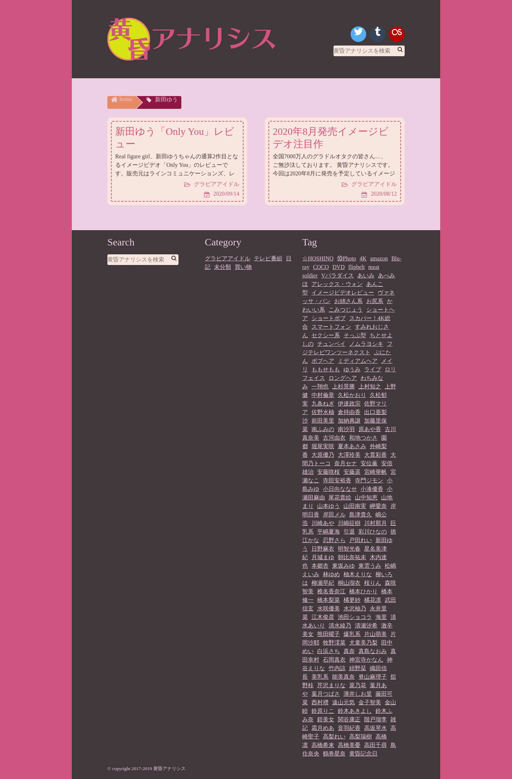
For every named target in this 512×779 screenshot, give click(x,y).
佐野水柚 (322, 412)
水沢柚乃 (354, 608)
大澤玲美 (349, 455)
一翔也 (320, 386)
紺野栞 (357, 668)
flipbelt (356, 267)
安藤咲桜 (328, 472)
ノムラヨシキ (366, 344)
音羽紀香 (349, 728)
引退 (349, 532)
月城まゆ (322, 557)
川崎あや (322, 523)
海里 (381, 617)
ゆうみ (352, 369)
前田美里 (322, 421)
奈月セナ (345, 463)
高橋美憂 (349, 745)
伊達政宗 (349, 404)
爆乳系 (352, 634)
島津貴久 (360, 515)
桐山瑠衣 (349, 583)
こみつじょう (346, 310)
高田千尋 (375, 745)
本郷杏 (320, 566)
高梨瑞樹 (360, 736)
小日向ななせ (340, 489)
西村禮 (320, 702)
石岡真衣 (334, 660)
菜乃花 (357, 685)
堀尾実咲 (322, 446)
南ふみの (322, 429)
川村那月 (375, 523)
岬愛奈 (378, 506)
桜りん (372, 583)
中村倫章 (322, 395)
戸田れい (360, 540)
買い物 (243, 267)
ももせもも (325, 369)
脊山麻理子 (372, 677)
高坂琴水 (375, 728)
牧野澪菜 (334, 643)
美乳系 (320, 677)
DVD (338, 267)
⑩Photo (346, 258)
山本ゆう (328, 506)
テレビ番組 (268, 258)
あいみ (365, 275)
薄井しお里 (357, 694)
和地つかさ (363, 438)
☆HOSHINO (318, 258)
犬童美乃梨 (363, 643)
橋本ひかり (363, 591)
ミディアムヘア (358, 361)
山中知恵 (366, 497)
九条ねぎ (322, 404)
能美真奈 (343, 677)
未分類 (222, 267)
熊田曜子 (328, 634)
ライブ (372, 369)
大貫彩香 (375, 455)
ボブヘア (322, 361)
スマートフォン (331, 327)
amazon (379, 258)
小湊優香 (372, 489)
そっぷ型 (354, 335)
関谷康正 (349, 719)
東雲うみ (369, 566)
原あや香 (369, 429)
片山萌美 (375, 634)
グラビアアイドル (227, 258)
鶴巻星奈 (334, 754)
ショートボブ (328, 318)
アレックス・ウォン (337, 284)
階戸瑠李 (375, 719)
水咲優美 (328, 608)
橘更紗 (352, 600)
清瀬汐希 (366, 625)
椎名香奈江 (331, 591)
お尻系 (374, 301)
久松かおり (352, 395)
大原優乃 (322, 455)
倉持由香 (349, 412)
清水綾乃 (340, 625)
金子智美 (369, 702)
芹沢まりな (331, 685)
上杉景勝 (343, 386)
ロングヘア (343, 378)
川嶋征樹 (349, 523)
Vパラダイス (337, 275)
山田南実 (354, 506)
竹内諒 (337, 668)
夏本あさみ (352, 446)
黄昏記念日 (363, 754)
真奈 (349, 651)
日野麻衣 (322, 549)
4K (363, 258)
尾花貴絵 (340, 497)
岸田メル (334, 515)
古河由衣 (334, 438)
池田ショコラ (355, 617)
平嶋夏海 (328, 532)
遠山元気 (343, 702)
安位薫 (369, 463)
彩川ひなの (372, 532)
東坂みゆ (343, 566)
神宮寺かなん (366, 660)
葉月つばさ (325, 694)
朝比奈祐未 (352, 557)
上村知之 (369, 386)
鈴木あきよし (355, 711)
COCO (321, 267)
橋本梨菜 (328, 600)
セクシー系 (325, 335)
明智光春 (349, 549)
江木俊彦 (322, 617)
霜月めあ (322, 728)
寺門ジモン (369, 480)
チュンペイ (331, 344)
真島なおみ (372, 651)
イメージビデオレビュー (342, 293)
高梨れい (334, 736)
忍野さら (334, 540)
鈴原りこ (322, 711)
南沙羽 (346, 429)
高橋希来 (322, 745)
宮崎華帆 (375, 472)
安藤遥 (352, 472)
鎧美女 (325, 719)
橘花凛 (372, 600)
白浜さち (328, 651)
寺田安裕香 (337, 480)
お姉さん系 (348, 301)
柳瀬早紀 (322, 583)
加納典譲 (349, 421)
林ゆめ (331, 574)
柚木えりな (357, 574)
